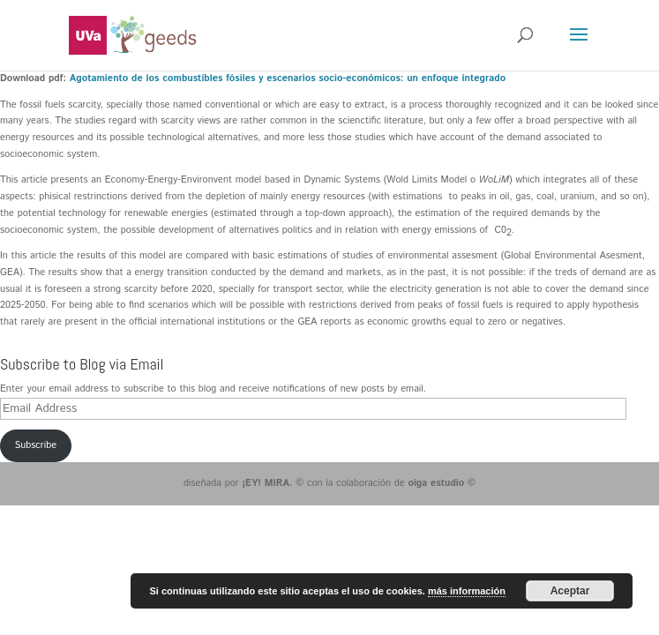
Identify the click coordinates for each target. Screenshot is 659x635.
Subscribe (35, 445)
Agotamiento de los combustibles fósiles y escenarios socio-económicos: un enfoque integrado (287, 78)
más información (466, 591)
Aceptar (570, 591)
